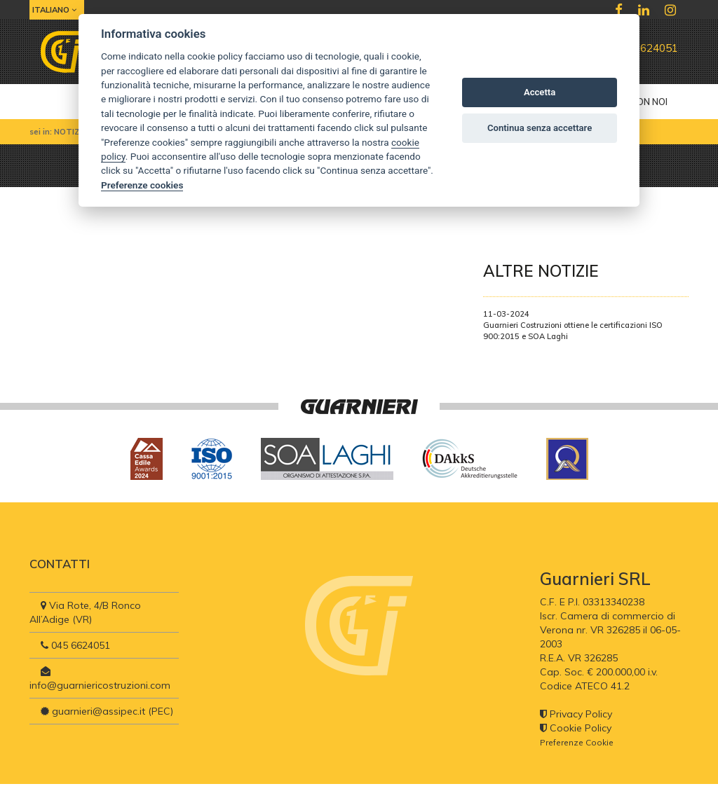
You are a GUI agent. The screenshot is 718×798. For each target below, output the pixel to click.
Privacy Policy (576, 714)
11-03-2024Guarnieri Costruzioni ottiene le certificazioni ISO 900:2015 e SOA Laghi (573, 325)
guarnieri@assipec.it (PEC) (107, 711)
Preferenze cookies (142, 185)
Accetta (539, 92)
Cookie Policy (575, 728)
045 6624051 (639, 48)
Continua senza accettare (539, 128)
